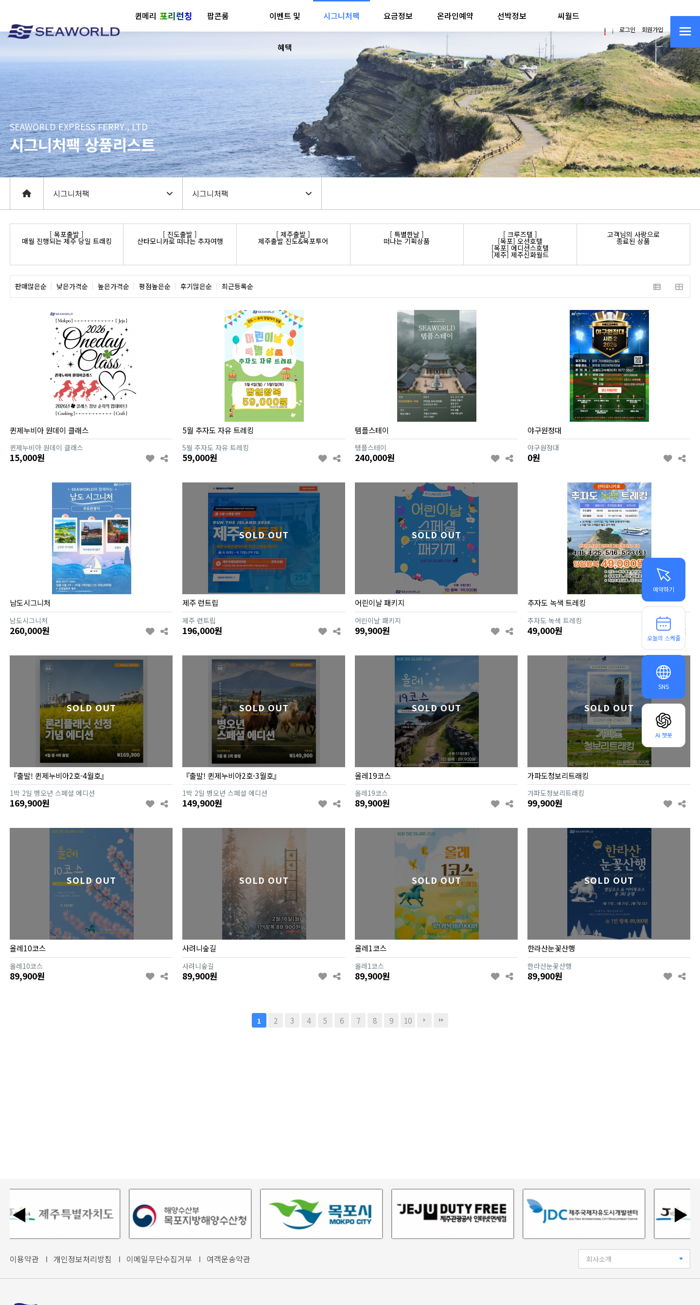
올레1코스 (370, 948)
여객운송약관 (228, 1259)
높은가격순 (113, 286)
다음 (424, 1020)
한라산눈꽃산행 (551, 948)
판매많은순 (31, 286)
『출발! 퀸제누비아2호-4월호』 (59, 775)
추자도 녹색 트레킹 (556, 602)
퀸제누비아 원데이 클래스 (49, 430)
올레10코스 (28, 948)
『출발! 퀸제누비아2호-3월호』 (231, 775)
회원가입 (652, 29)
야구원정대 (544, 430)
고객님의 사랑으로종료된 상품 (633, 237)
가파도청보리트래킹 (558, 775)
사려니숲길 (199, 948)
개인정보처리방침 (82, 1259)
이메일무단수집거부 (159, 1259)
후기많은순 (196, 286)
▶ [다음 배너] (680, 1214)
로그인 (627, 29)
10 (408, 1020)
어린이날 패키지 (379, 602)
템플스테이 (372, 430)
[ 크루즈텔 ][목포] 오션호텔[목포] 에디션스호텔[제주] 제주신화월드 (520, 244)
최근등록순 (237, 286)
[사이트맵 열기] (685, 32)
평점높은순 (155, 286)
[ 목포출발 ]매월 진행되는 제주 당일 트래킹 (67, 237)
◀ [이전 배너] (19, 1214)
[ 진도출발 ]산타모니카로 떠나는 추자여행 (180, 237)
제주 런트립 (200, 602)
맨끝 (441, 1020)
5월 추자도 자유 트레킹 (218, 430)
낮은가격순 (72, 286)
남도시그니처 (30, 602)
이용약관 (24, 1259)
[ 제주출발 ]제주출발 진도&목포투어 (293, 237)
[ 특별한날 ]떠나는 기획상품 (407, 237)
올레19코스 (373, 775)
